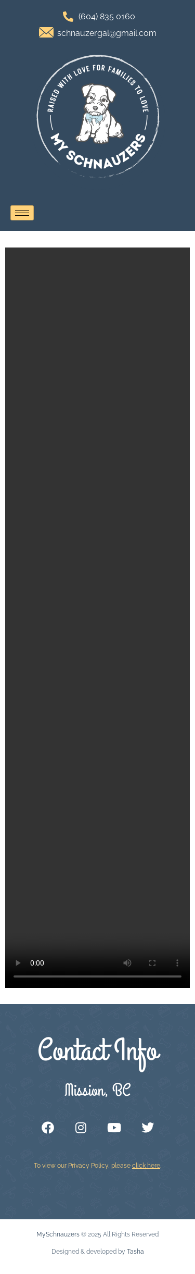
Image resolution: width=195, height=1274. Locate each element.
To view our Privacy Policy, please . (97, 1165)
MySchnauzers (58, 1234)
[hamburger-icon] (22, 212)
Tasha (135, 1251)
